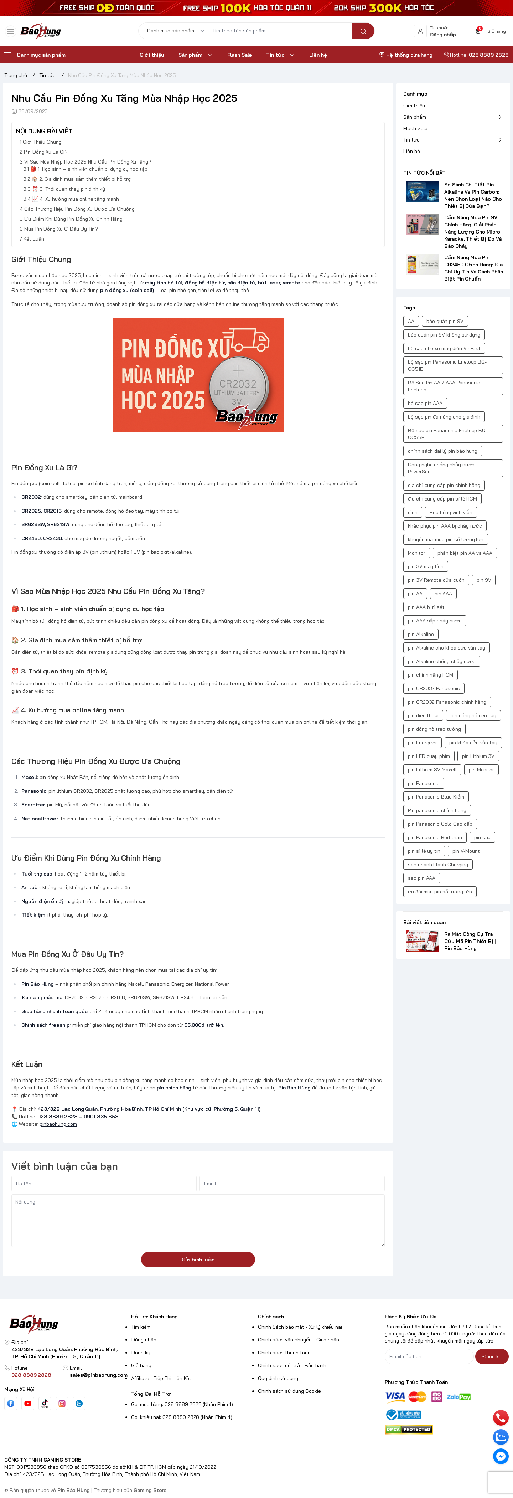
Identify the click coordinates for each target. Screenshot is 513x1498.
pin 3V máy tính (426, 566)
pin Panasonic (424, 783)
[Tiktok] (44, 1403)
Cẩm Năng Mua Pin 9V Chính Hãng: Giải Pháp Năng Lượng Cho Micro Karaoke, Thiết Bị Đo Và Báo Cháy (473, 231)
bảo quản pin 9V (444, 321)
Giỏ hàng (141, 1365)
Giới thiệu (414, 105)
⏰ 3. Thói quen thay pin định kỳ (68, 189)
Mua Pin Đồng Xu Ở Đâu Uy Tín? (61, 229)
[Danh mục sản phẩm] (177, 33)
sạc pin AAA (421, 878)
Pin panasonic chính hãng (437, 810)
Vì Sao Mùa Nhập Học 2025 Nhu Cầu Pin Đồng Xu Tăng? (87, 162)
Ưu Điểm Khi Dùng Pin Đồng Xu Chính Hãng (73, 219)
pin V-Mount (466, 851)
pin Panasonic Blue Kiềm (436, 797)
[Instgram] (62, 1403)
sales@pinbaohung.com (99, 1375)
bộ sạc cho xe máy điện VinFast (444, 348)
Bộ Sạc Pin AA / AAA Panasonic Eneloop (444, 386)
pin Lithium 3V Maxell (432, 769)
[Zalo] (79, 1403)
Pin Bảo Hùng (73, 1490)
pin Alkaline (421, 634)
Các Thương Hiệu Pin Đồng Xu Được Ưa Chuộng (79, 209)
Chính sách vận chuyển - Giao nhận (298, 1340)
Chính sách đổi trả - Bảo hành (292, 1365)
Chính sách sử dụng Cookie (289, 1391)
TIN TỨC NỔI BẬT (424, 173)
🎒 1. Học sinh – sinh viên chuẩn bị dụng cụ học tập (88, 169)
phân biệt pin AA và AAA (465, 553)
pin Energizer (422, 742)
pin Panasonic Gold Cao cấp (440, 824)
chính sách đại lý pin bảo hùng (442, 451)
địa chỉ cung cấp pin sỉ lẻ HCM (442, 499)
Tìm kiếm (141, 1327)
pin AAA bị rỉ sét (426, 607)
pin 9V (484, 580)
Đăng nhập (143, 1340)
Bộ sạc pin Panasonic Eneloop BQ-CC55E (447, 434)
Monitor (416, 553)
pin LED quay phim (429, 756)
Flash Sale (415, 128)
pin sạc (482, 837)
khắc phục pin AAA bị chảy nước (445, 526)
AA (411, 321)
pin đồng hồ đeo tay (473, 715)
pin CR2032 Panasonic (434, 688)
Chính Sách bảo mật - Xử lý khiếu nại (300, 1327)
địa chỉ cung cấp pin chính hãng (444, 485)
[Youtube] (27, 1403)
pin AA (415, 593)
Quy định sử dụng (278, 1378)
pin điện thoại (423, 715)
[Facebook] (10, 1403)
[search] (363, 33)
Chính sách (271, 1316)
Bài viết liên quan (424, 922)
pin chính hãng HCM (430, 675)
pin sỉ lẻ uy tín (424, 851)
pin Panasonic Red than (435, 837)
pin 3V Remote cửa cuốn (436, 580)
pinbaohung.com (58, 1124)
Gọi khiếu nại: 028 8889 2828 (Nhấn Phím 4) (181, 1417)
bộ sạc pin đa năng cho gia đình (444, 417)
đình (413, 512)
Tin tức (411, 140)
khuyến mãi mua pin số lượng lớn (445, 539)
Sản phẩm (414, 117)
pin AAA (443, 593)
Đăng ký (140, 1352)
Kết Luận (34, 239)
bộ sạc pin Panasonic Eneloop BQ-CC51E (447, 365)
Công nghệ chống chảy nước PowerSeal (441, 468)
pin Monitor (481, 769)
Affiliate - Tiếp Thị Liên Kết (161, 1378)
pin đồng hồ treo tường (434, 729)
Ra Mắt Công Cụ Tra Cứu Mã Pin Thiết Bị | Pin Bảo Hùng (470, 941)
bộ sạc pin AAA (425, 403)
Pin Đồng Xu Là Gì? (46, 152)
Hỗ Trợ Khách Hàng (154, 1316)
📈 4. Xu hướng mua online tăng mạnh (75, 199)
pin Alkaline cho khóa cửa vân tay (446, 648)
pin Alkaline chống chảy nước (442, 661)
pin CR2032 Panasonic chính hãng (447, 702)
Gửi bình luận (198, 1259)
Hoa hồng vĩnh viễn (451, 512)
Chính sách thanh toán (284, 1352)
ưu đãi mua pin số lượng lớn (440, 891)
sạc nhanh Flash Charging (438, 864)
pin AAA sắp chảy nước (435, 620)
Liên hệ (411, 151)
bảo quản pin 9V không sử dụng (444, 335)
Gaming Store (150, 1490)
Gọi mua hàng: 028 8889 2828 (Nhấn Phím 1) (182, 1404)
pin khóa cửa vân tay (473, 742)
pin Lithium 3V (478, 756)
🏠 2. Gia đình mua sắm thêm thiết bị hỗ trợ (81, 179)
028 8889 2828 (31, 1375)
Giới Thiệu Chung (42, 142)
